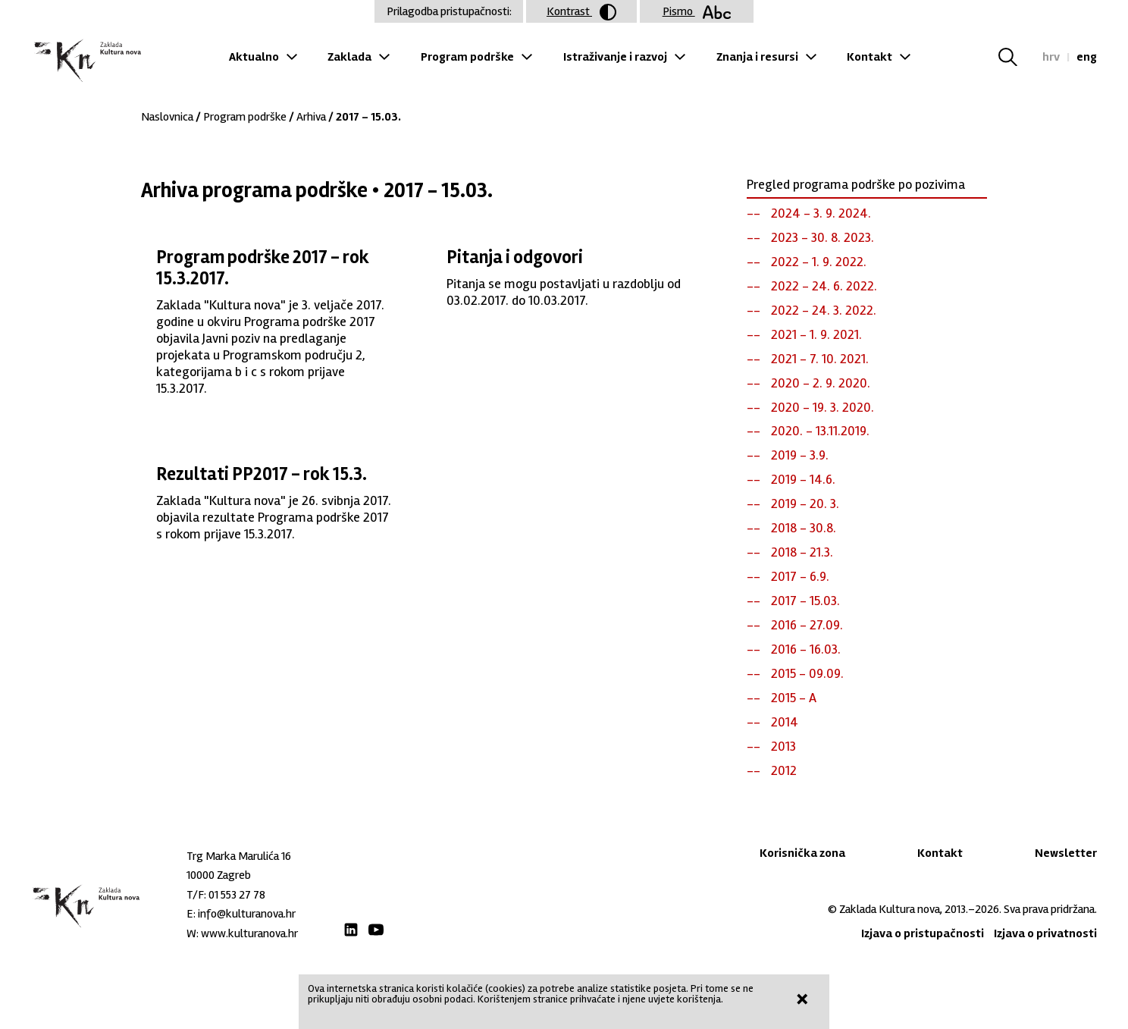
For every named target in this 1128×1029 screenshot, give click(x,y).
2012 (784, 770)
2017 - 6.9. (800, 576)
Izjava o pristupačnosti (922, 933)
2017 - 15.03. (805, 600)
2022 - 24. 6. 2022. (824, 286)
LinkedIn (351, 929)
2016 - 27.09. (807, 624)
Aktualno (254, 56)
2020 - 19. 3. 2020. (822, 407)
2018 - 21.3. (802, 552)
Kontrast (581, 12)
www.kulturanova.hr (249, 933)
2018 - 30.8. (803, 527)
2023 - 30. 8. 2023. (822, 237)
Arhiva (311, 116)
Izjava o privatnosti (1045, 933)
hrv (1051, 57)
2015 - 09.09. (807, 673)
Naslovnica (167, 116)
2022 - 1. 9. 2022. (818, 261)
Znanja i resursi (757, 56)
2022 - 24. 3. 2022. (823, 310)
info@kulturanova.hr (247, 913)
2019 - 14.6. (803, 479)
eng (1086, 57)
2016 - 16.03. (806, 649)
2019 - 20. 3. (805, 503)
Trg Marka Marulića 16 (238, 856)
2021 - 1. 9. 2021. (816, 334)
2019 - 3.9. (800, 455)
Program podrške (467, 56)
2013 (783, 746)
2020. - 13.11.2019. (820, 430)
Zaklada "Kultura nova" (86, 61)
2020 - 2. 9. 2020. (820, 383)
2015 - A (793, 697)
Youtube (376, 929)
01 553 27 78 (236, 894)
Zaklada (349, 56)
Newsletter (1066, 853)
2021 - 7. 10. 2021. (820, 358)
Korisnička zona (802, 853)
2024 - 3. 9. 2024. (821, 213)
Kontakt (869, 56)
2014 (784, 722)
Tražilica (1017, 57)
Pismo (697, 11)
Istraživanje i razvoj (615, 56)
